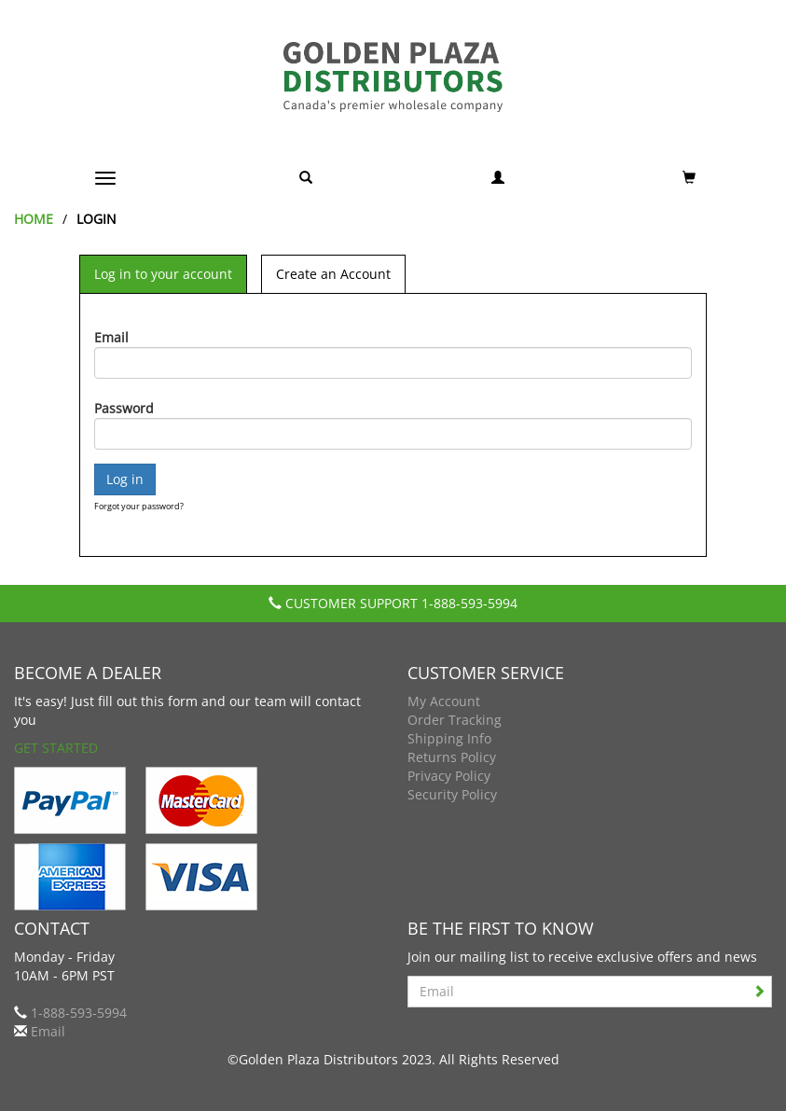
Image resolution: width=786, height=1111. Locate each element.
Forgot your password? (139, 506)
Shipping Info (449, 738)
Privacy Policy (448, 776)
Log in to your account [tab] (163, 274)
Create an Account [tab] (333, 274)
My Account (443, 701)
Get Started (56, 748)
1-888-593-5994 (469, 603)
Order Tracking (454, 720)
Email (111, 337)
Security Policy (452, 794)
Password (124, 408)
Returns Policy (451, 757)
